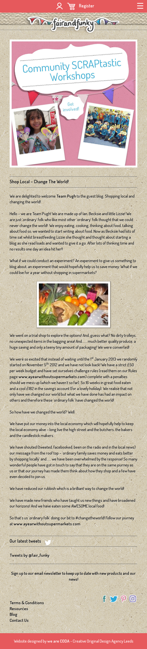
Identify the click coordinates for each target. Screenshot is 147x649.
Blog (13, 614)
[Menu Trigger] (140, 5)
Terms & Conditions (27, 602)
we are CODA (58, 641)
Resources (19, 608)
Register (86, 5)
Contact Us (19, 620)
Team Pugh (66, 196)
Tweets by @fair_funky (29, 555)
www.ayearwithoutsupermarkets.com (52, 376)
